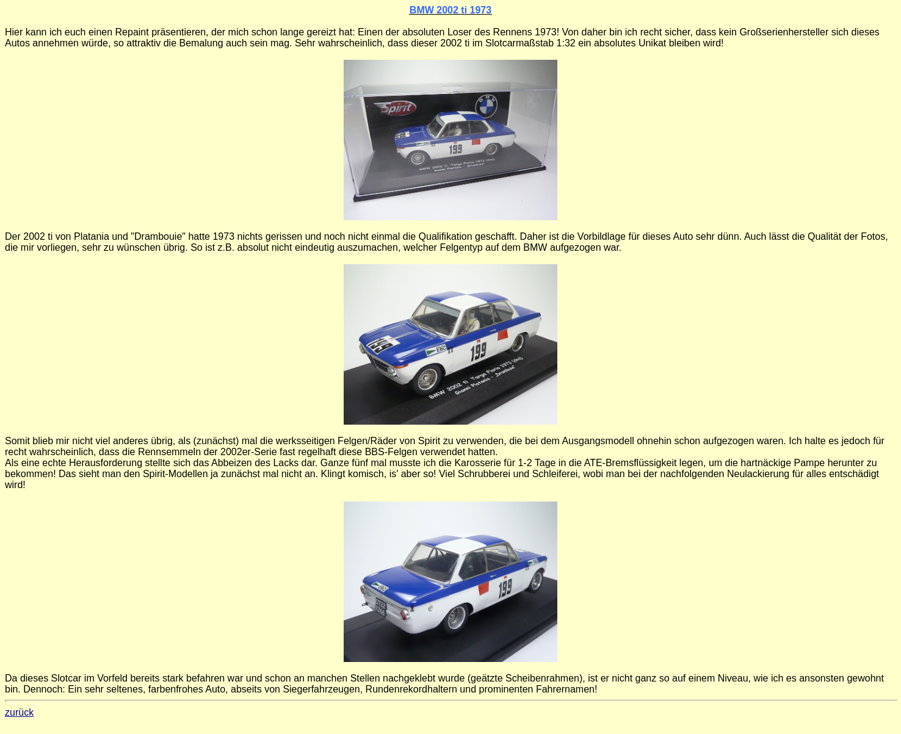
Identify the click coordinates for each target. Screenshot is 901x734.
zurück (19, 712)
